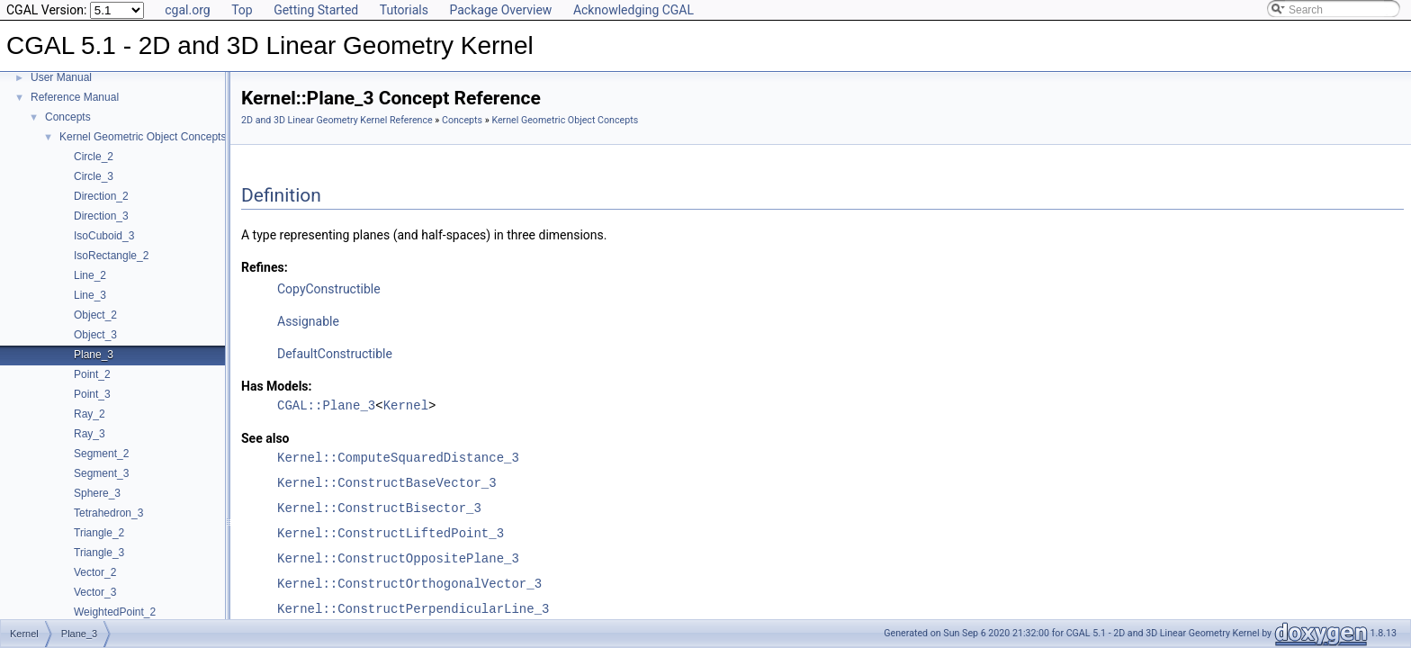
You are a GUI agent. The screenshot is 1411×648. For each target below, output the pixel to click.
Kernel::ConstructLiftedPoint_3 (390, 533)
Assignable (308, 321)
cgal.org (187, 10)
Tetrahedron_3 (108, 513)
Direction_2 (101, 196)
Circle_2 (93, 156)
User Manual (61, 77)
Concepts (68, 117)
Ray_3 (89, 434)
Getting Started (316, 10)
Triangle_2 (99, 532)
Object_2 (95, 315)
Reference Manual (75, 97)
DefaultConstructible (334, 353)
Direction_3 (101, 216)
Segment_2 (101, 453)
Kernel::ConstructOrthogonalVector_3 (409, 583)
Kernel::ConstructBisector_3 (379, 508)
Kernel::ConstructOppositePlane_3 (398, 558)
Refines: (264, 267)
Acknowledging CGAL (633, 10)
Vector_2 (95, 572)
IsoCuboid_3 (104, 236)
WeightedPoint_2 (115, 612)
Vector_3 (95, 592)
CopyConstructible (329, 289)
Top (242, 10)
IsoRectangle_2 (111, 255)
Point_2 (92, 374)
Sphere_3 (97, 493)
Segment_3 (101, 473)
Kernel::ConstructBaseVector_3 (387, 482)
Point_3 (92, 394)
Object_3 (95, 334)
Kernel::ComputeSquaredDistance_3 (398, 457)
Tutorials (404, 10)
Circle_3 (93, 176)
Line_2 (90, 275)
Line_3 (90, 295)
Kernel (405, 405)
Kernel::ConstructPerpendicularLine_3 (413, 608)
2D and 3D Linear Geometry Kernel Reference (337, 120)
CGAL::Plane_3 (326, 405)
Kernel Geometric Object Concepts (142, 136)
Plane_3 (93, 354)
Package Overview (500, 10)
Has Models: (276, 386)
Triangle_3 (99, 552)
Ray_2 (89, 414)
